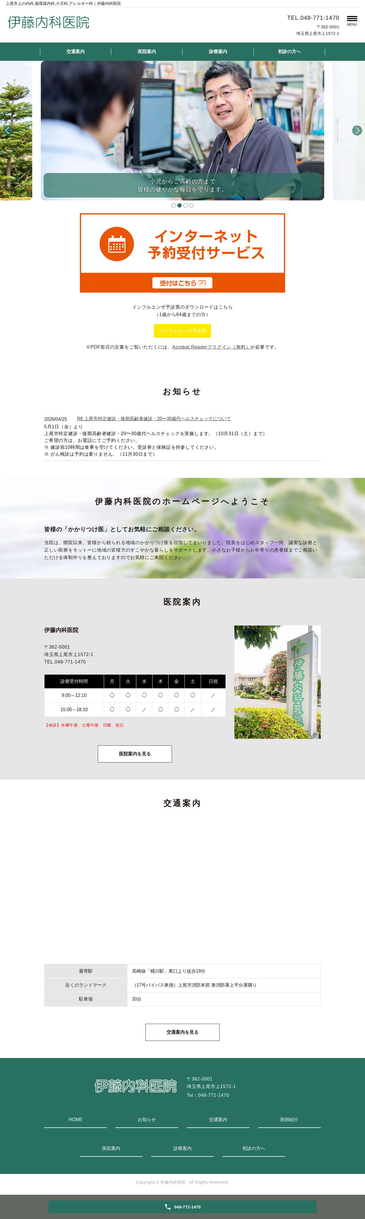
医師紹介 (289, 1119)
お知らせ (147, 1119)
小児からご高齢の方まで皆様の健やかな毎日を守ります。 (183, 185)
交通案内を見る (182, 1032)
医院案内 (147, 51)
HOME (75, 1119)
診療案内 (218, 51)
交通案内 (75, 51)
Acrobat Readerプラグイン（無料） (211, 347)
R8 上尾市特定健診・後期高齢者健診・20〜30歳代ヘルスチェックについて (154, 418)
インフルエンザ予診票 (182, 330)
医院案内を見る (135, 753)
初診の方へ (289, 51)
